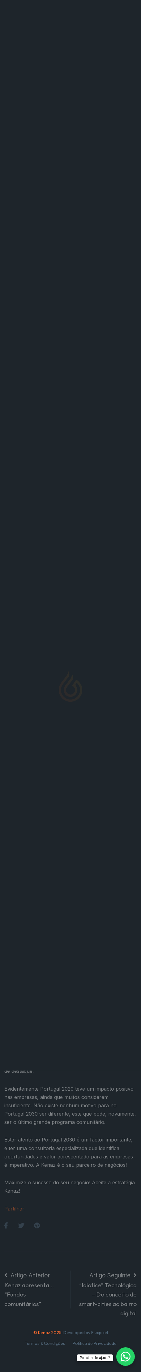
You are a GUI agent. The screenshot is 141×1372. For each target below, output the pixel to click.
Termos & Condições (45, 1343)
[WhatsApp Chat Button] (125, 1356)
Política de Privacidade (95, 1343)
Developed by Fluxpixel (85, 1332)
